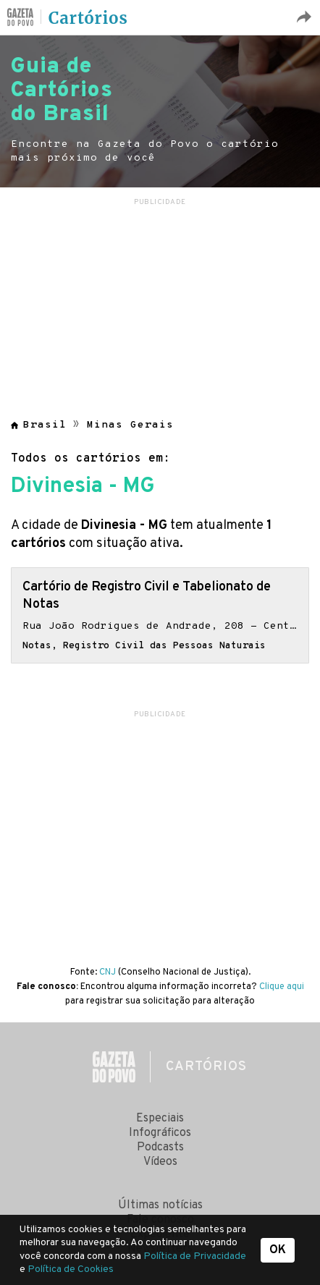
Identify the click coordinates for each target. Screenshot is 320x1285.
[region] (160, 299)
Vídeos (160, 1162)
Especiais (160, 1118)
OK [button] (277, 1250)
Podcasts (160, 1147)
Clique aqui (281, 987)
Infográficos (160, 1133)
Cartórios (88, 18)
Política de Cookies (71, 1269)
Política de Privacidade (194, 1256)
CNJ (107, 972)
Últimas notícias (160, 1205)
